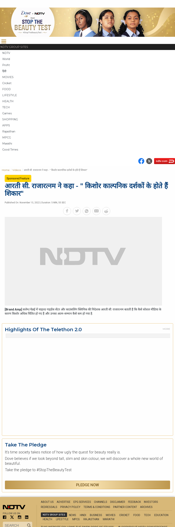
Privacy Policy (70, 507)
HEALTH (8, 101)
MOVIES (8, 77)
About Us (47, 501)
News (72, 515)
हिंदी (4, 71)
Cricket (6, 83)
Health (47, 519)
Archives (146, 507)
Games (7, 113)
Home (7, 169)
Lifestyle (62, 519)
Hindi (83, 515)
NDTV (6, 53)
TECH (6, 107)
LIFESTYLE (9, 95)
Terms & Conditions (96, 507)
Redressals (49, 507)
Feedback (134, 501)
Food (136, 515)
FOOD (6, 89)
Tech (147, 515)
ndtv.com (161, 161)
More (166, 328)
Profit (6, 65)
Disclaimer (117, 501)
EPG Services (82, 501)
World (6, 59)
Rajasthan (8, 131)
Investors (151, 501)
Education (161, 515)
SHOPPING (10, 119)
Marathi (7, 143)
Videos (18, 169)
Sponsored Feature (18, 178)
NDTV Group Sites (14, 47)
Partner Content (125, 507)
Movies (110, 515)
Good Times (10, 149)
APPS (6, 125)
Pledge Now (87, 485)
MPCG (6, 137)
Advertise (63, 501)
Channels (100, 501)
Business (96, 515)
